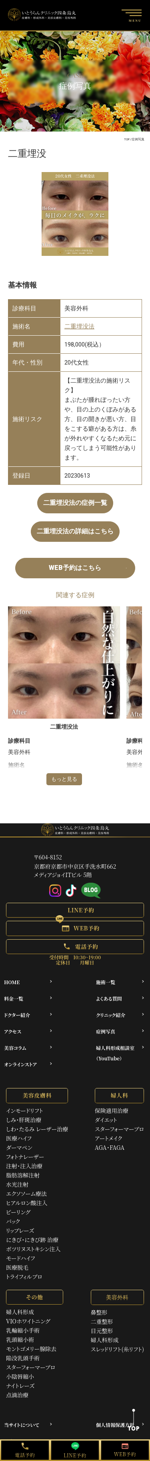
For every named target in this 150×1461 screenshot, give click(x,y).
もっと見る (64, 779)
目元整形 (102, 1331)
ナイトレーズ (20, 1386)
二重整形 (102, 1321)
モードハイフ (20, 1258)
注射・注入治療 (24, 1166)
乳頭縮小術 (20, 1339)
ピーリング (18, 1212)
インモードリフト (24, 1110)
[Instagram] (55, 890)
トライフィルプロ (24, 1277)
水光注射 (17, 1184)
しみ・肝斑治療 (23, 1120)
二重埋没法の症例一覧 (75, 503)
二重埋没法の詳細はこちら (75, 531)
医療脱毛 (17, 1267)
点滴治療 (17, 1395)
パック (13, 1221)
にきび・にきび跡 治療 (32, 1240)
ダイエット (106, 1120)
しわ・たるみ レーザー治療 (37, 1129)
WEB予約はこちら (75, 567)
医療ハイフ (19, 1138)
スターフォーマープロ (119, 1129)
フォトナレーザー (25, 1157)
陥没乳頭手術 (23, 1358)
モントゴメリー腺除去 (31, 1349)
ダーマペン (19, 1147)
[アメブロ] (91, 891)
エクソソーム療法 (26, 1193)
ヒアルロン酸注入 (27, 1203)
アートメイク (108, 1138)
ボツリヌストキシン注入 (33, 1249)
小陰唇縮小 (20, 1376)
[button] (75, 910)
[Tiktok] (71, 890)
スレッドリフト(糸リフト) (117, 1349)
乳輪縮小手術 (23, 1330)
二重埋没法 (79, 326)
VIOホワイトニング (28, 1321)
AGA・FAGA (109, 1147)
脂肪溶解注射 (23, 1175)
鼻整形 (99, 1312)
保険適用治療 (111, 1110)
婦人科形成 (20, 1312)
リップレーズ (20, 1230)
